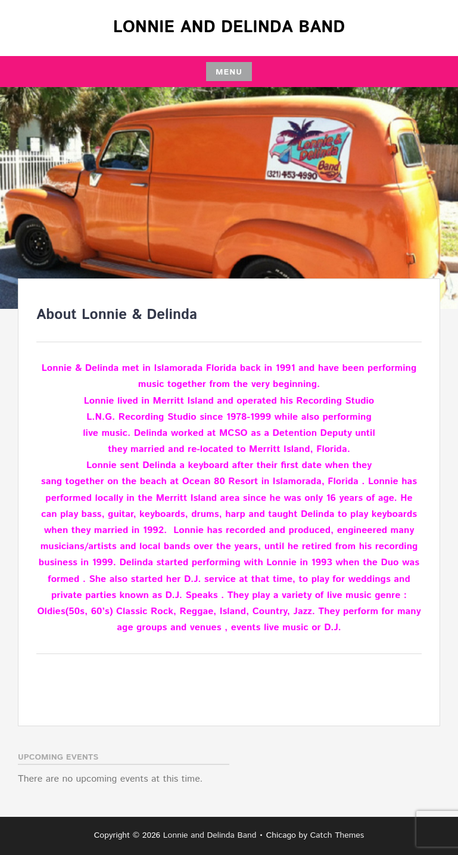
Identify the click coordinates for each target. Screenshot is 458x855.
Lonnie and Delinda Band (229, 27)
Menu (229, 72)
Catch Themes (337, 835)
